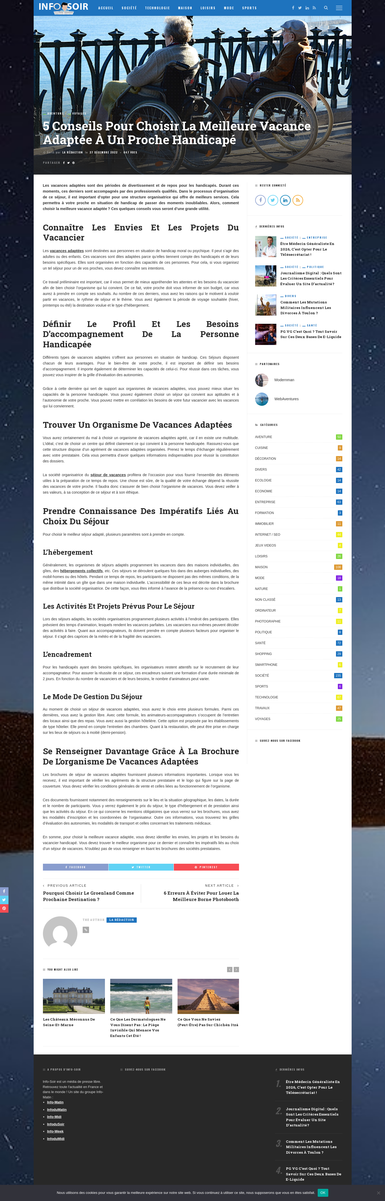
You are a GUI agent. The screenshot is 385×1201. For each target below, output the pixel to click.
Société (133, 8)
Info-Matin (55, 1103)
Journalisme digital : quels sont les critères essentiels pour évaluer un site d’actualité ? (311, 279)
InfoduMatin (57, 1111)
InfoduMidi (56, 1140)
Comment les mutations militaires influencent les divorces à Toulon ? (305, 309)
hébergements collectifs (81, 571)
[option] (74, 1003)
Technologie (161, 8)
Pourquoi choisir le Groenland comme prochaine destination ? (82, 896)
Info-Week (55, 1132)
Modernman (284, 381)
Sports (253, 8)
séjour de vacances (108, 475)
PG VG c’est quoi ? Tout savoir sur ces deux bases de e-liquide (313, 1176)
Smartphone (298, 665)
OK (322, 1193)
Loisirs (212, 8)
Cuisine (298, 449)
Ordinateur (298, 611)
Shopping (298, 655)
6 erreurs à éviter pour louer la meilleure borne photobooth (200, 896)
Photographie (298, 622)
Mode (233, 8)
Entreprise (317, 237)
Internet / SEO (298, 535)
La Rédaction (72, 152)
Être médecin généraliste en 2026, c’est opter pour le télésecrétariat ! (306, 249)
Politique (315, 267)
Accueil (110, 8)
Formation (298, 514)
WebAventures (287, 400)
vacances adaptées (67, 251)
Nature (298, 590)
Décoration (298, 459)
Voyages (79, 113)
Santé (312, 326)
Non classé (298, 600)
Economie (298, 492)
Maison (189, 8)
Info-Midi (54, 1118)
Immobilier (298, 524)
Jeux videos (298, 546)
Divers (291, 296)
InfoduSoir (55, 1125)
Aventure (55, 113)
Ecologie (298, 481)
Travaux (298, 709)
